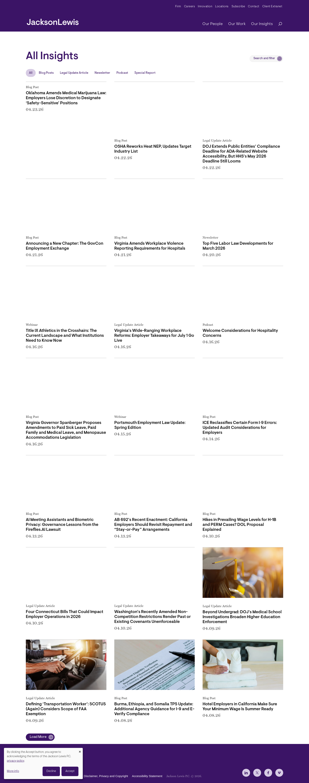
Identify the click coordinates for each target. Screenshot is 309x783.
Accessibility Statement (147, 776)
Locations (222, 6)
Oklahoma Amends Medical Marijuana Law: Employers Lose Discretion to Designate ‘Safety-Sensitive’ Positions (66, 98)
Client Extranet (272, 6)
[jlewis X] (257, 773)
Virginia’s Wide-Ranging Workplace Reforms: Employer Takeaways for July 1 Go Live (154, 336)
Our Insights (262, 24)
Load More (38, 737)
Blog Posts (46, 73)
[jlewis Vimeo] (279, 773)
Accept (69, 771)
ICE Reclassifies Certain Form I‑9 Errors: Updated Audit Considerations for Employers (240, 428)
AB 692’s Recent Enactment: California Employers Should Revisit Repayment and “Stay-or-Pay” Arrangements (153, 525)
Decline (51, 771)
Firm (178, 6)
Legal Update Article (74, 73)
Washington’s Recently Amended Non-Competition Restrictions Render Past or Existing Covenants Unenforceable (152, 617)
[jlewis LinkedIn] (246, 773)
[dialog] (43, 763)
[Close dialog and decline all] (80, 750)
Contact (253, 6)
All (31, 73)
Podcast (122, 73)
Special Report (144, 73)
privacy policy (15, 761)
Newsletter (102, 73)
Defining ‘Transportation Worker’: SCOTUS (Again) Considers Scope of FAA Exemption (66, 709)
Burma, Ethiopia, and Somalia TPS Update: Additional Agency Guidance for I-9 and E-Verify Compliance (154, 709)
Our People (212, 24)
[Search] (278, 24)
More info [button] (13, 771)
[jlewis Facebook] (268, 773)
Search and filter (264, 58)
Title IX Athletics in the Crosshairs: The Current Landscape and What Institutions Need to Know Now (65, 336)
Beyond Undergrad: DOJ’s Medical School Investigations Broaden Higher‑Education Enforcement (242, 617)
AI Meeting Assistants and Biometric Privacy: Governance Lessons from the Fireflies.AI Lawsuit (62, 525)
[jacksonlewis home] (53, 21)
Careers (189, 6)
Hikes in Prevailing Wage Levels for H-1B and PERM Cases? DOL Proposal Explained (239, 525)
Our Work (237, 24)
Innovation (205, 6)
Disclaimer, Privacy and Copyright (106, 776)
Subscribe (238, 6)
